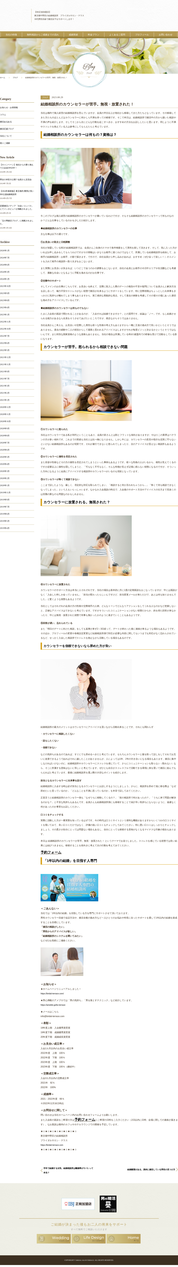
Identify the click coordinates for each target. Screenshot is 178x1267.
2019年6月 (5, 514)
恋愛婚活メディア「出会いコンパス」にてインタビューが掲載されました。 (16, 207)
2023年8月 (5, 300)
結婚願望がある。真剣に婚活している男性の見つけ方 (150, 1172)
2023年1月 (5, 315)
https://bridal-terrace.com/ (53, 993)
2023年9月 (5, 293)
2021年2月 (5, 393)
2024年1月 (5, 279)
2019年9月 (5, 500)
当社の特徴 (11, 34)
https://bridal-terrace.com (53, 1145)
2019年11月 (5, 493)
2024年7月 (5, 258)
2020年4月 (5, 464)
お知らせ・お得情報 (9, 107)
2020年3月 (5, 471)
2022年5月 (5, 350)
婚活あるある (6, 122)
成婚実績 (73, 34)
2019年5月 (5, 521)
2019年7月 (5, 507)
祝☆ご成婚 (5, 143)
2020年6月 (5, 450)
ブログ (15, 78)
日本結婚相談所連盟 (78, 1206)
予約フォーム (51, 852)
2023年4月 (5, 307)
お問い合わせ (165, 34)
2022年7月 (5, 336)
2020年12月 (5, 407)
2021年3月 (5, 386)
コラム (3, 115)
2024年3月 (5, 272)
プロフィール (142, 34)
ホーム (2, 78)
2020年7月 (5, 443)
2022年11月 (5, 322)
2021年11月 (5, 364)
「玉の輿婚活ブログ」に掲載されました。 (16, 222)
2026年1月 (5, 251)
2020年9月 (5, 428)
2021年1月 (5, 400)
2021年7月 (5, 379)
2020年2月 (5, 478)
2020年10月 (5, 421)
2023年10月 (5, 286)
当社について (6, 136)
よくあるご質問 (117, 34)
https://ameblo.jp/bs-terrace (54, 1005)
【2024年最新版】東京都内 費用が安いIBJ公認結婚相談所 (17, 192)
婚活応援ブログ (7, 129)
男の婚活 (108, 1206)
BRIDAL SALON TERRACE (85, 1262)
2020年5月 (5, 457)
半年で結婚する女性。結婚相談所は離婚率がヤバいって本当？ (68, 1172)
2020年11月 (5, 414)
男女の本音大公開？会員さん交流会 (15, 179)
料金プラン (93, 34)
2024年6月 (5, 265)
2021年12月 (5, 357)
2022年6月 (5, 343)
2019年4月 (5, 528)
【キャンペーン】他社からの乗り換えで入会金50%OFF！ (16, 166)
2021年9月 (5, 372)
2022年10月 (5, 329)
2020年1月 (5, 485)
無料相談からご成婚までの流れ (43, 34)
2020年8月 (5, 436)
